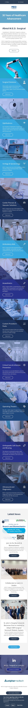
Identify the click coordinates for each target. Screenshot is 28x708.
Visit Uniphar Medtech (14, 693)
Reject (13, 705)
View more (7, 94)
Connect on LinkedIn (14, 669)
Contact (21, 2)
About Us (14, 50)
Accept (7, 705)
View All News (14, 647)
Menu (7, 2)
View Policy (19, 705)
